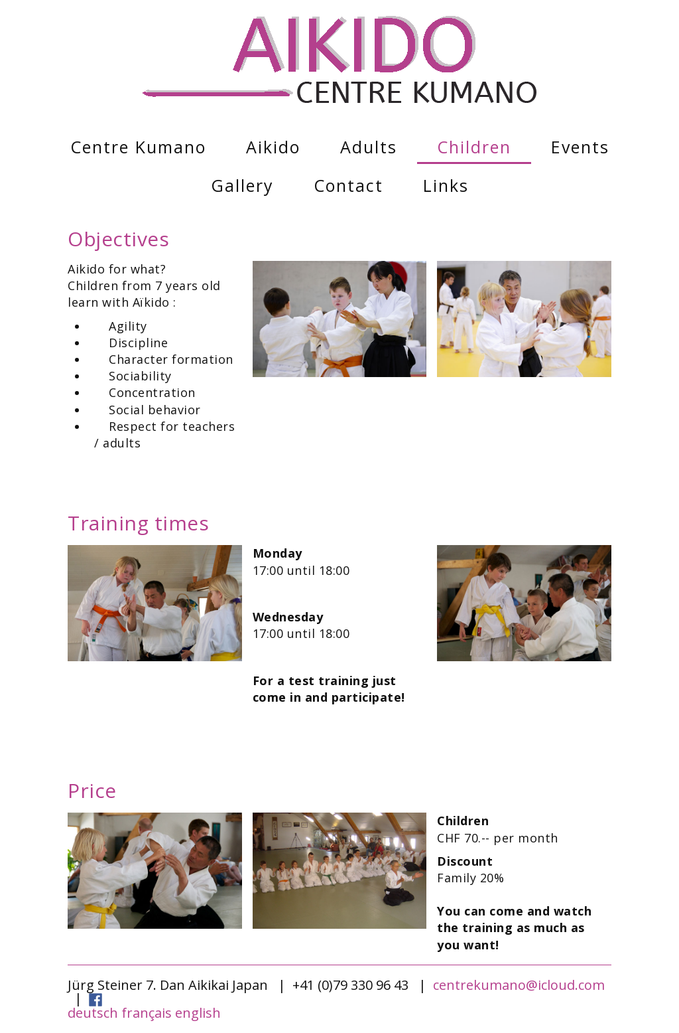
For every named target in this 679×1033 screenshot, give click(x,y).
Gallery (242, 185)
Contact (348, 185)
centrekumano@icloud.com (519, 985)
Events (580, 146)
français (146, 1013)
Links (446, 185)
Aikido (273, 146)
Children (474, 146)
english (198, 1013)
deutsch (93, 1013)
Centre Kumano (138, 146)
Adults (368, 146)
